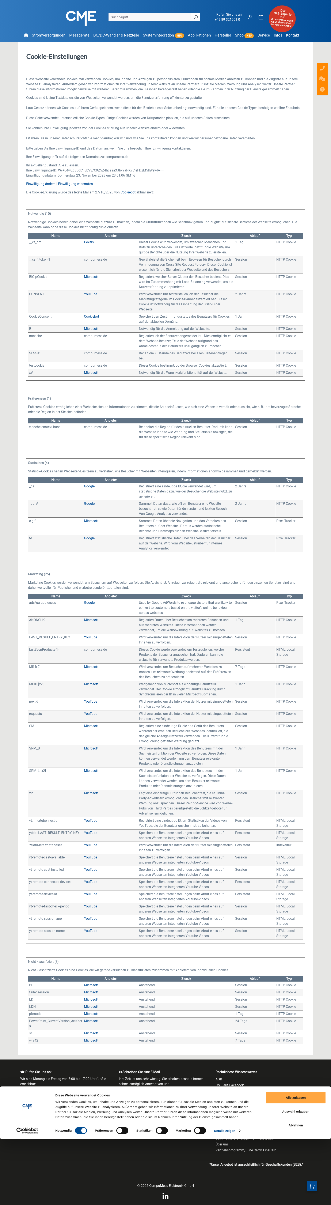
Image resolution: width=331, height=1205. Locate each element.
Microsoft (91, 277)
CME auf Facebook (230, 1085)
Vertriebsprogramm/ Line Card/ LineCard (246, 1150)
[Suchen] (195, 17)
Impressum (224, 1115)
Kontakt (221, 1127)
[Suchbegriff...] (150, 17)
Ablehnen (296, 1191)
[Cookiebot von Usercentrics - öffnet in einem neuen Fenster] (27, 1197)
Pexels (89, 242)
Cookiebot (128, 192)
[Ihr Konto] (250, 17)
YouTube (90, 294)
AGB (219, 1079)
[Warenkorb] (261, 17)
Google (89, 486)
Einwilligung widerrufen (75, 184)
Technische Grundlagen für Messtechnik (245, 1138)
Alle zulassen (296, 1163)
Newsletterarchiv (228, 1132)
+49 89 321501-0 (227, 20)
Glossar (221, 1109)
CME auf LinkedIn (229, 1091)
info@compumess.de (138, 1097)
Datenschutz (225, 1103)
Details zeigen (224, 1196)
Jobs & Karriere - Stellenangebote (240, 1121)
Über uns (222, 1144)
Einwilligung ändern (41, 184)
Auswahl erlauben (295, 1177)
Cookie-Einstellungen (231, 1097)
